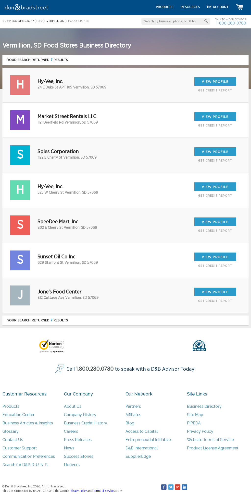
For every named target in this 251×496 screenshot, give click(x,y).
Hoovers (72, 464)
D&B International (142, 448)
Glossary (10, 431)
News (69, 448)
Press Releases (78, 439)
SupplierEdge (138, 456)
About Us (72, 406)
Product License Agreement (212, 448)
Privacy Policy (200, 431)
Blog (130, 423)
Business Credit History (85, 423)
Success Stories (78, 456)
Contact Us (12, 439)
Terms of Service (103, 490)
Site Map (195, 414)
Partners (133, 406)
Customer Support (19, 448)
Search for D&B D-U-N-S (25, 464)
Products (10, 406)
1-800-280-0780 (231, 23)
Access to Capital (142, 431)
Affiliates (133, 414)
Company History (80, 414)
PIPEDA (194, 423)
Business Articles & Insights (27, 423)
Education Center (18, 414)
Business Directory (204, 406)
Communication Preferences (28, 456)
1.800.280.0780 (95, 369)
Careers (71, 431)
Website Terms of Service (210, 439)
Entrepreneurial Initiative (148, 439)
